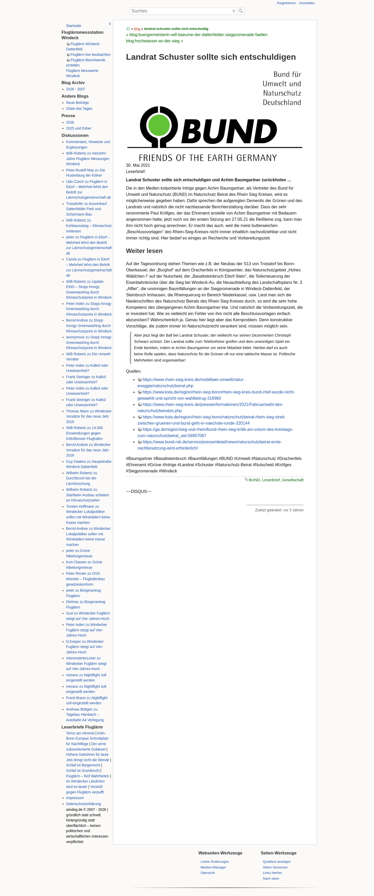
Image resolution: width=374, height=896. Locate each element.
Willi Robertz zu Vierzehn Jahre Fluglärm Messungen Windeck (87, 158)
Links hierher (272, 873)
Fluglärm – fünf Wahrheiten (87, 776)
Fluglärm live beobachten (91, 55)
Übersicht (208, 873)
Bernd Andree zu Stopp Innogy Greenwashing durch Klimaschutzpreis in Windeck (88, 325)
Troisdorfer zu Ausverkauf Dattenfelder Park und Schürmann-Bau (86, 209)
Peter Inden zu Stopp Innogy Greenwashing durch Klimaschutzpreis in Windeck (88, 309)
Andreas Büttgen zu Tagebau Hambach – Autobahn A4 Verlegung (85, 714)
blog (137, 29)
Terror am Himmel (80, 733)
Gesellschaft (293, 480)
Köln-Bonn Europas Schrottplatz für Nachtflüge (87, 738)
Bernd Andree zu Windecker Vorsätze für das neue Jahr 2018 (88, 450)
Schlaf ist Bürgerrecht (83, 765)
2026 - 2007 (75, 89)
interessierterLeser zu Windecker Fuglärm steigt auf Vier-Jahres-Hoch (86, 663)
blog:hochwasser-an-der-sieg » (154, 41)
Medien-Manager (213, 867)
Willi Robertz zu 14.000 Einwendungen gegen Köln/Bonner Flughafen (84, 433)
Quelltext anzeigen (277, 862)
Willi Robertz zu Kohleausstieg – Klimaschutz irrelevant (89, 225)
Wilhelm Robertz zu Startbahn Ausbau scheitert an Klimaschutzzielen (87, 495)
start (128, 29)
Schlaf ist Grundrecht (82, 771)
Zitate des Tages (79, 109)
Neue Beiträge (77, 103)
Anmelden (307, 3)
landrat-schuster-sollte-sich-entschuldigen (178, 29)
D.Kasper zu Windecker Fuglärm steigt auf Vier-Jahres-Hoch (84, 647)
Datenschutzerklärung (83, 804)
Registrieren (286, 3)
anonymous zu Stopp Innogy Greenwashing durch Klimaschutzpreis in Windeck (88, 342)
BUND (254, 480)
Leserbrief (271, 480)
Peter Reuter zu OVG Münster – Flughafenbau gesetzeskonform (85, 579)
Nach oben (271, 878)
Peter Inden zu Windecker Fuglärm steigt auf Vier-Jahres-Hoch (86, 630)
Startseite (73, 26)
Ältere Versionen (275, 867)
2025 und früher (78, 128)
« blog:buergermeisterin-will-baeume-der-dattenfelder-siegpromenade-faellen (197, 34)
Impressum (75, 798)
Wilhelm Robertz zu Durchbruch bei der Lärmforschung (81, 478)
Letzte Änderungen (215, 862)
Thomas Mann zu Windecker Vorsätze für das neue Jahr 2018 (88, 416)
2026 (70, 122)
